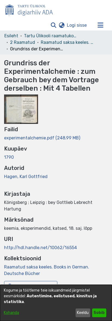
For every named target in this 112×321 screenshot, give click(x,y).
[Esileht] (31, 9)
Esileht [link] (11, 35)
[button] (53, 25)
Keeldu (83, 312)
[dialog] (56, 303)
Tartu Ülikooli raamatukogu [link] (51, 35)
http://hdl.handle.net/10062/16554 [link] (40, 247)
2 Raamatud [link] (22, 42)
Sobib (99, 312)
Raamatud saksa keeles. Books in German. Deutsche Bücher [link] (68, 42)
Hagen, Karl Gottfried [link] (26, 176)
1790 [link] (9, 157)
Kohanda (11, 312)
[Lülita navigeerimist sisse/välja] (100, 25)
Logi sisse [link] (77, 25)
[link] (42, 137)
